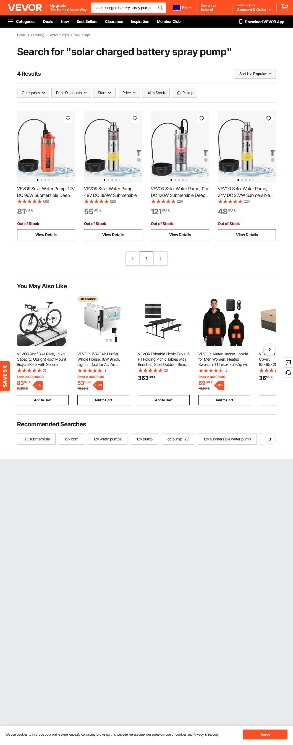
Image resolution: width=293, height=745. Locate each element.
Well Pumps (82, 35)
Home (21, 35)
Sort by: (245, 73)
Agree (265, 734)
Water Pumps (59, 35)
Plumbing (37, 35)
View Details (46, 234)
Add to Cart (42, 400)
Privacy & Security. (206, 734)
